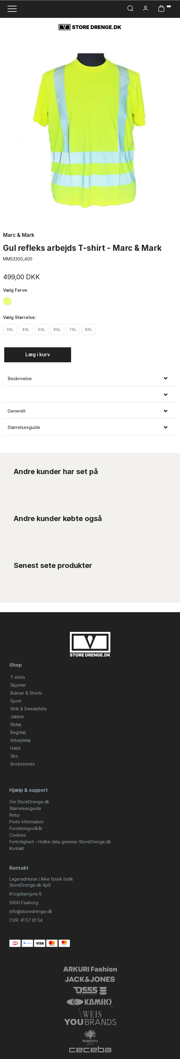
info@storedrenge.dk (30, 911)
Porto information (26, 821)
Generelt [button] (16, 411)
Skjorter (18, 685)
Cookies (17, 835)
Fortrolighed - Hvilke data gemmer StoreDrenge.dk (60, 841)
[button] (90, 394)
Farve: (15, 290)
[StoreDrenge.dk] (90, 27)
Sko (14, 756)
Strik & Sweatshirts (28, 708)
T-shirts (17, 677)
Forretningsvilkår (25, 828)
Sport (15, 700)
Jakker (17, 716)
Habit (15, 748)
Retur (14, 815)
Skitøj (15, 724)
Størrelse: (19, 317)
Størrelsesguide (25, 808)
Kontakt (16, 848)
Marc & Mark (18, 235)
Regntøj (18, 732)
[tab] (90, 378)
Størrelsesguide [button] (24, 427)
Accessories (22, 763)
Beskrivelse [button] (20, 378)
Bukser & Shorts (26, 692)
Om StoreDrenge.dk (29, 801)
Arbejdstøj (20, 740)
